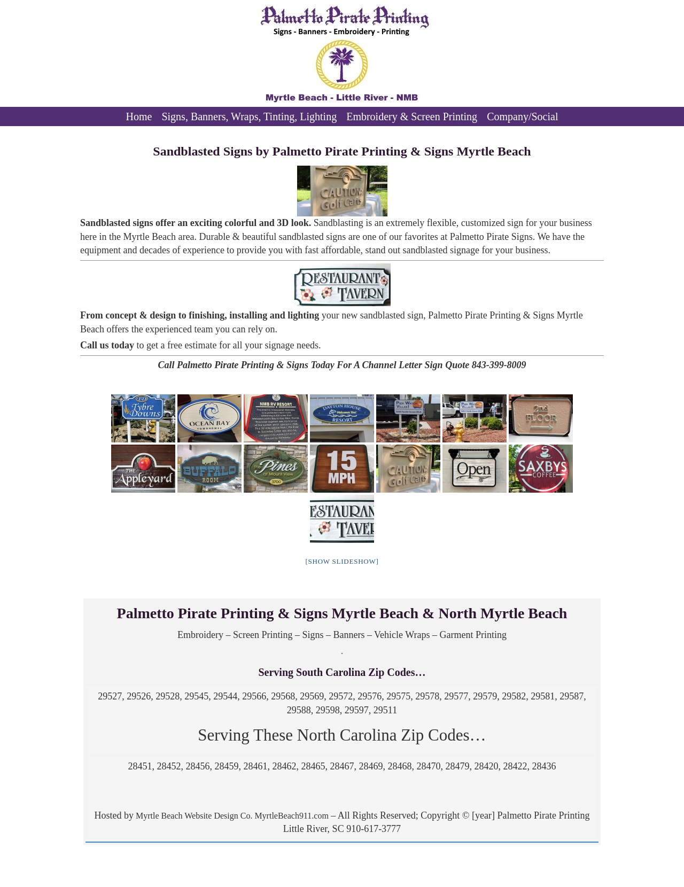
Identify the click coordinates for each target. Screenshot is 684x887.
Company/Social (522, 116)
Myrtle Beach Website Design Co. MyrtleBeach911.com (231, 815)
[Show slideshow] (341, 561)
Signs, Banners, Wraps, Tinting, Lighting (249, 116)
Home (139, 116)
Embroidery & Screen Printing (411, 116)
